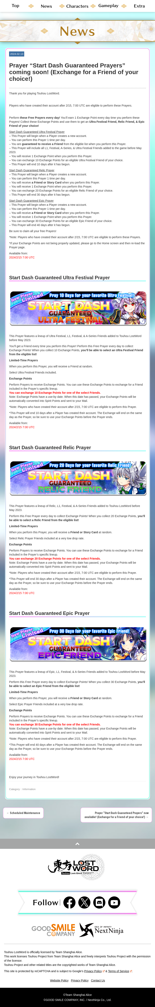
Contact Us (98, 980)
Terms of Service (120, 971)
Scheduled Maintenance (23, 813)
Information (29, 789)
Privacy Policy (94, 971)
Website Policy (59, 980)
